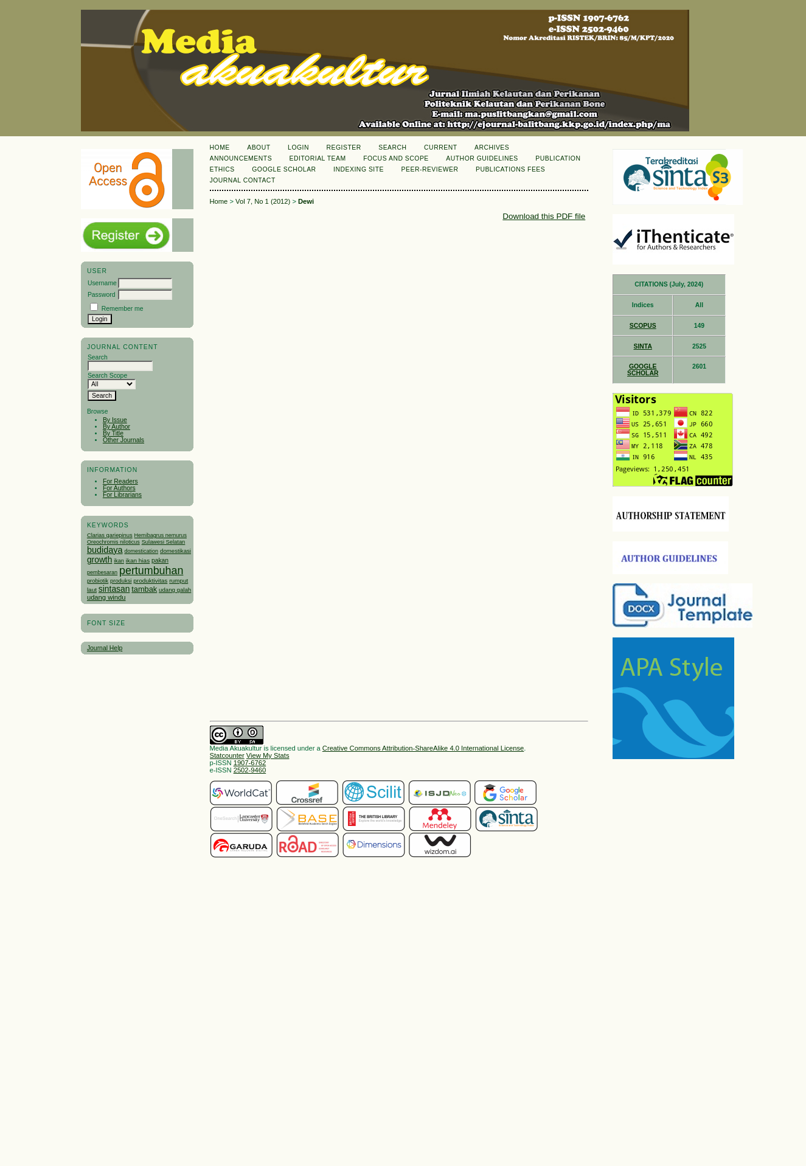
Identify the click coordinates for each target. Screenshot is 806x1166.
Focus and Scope (396, 158)
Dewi (306, 201)
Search (392, 147)
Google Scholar (284, 169)
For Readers (120, 481)
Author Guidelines (482, 158)
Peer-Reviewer (430, 169)
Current (440, 147)
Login (298, 147)
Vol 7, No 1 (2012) (262, 201)
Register (343, 147)
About (258, 147)
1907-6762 (250, 762)
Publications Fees (510, 169)
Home (220, 147)
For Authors (119, 488)
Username (102, 283)
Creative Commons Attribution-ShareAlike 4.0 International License (423, 748)
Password (102, 294)
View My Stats (268, 755)
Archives (491, 147)
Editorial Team (318, 158)
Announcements (241, 158)
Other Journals (123, 440)
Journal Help (104, 648)
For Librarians (122, 494)
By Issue (115, 420)
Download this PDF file (543, 216)
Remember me (123, 308)
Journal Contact (243, 180)
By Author (116, 426)
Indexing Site (358, 169)
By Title (113, 433)
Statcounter (227, 755)
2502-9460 (250, 770)
